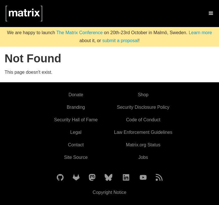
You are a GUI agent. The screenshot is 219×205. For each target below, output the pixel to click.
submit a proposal (120, 40)
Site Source (76, 157)
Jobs (143, 157)
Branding (76, 107)
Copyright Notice (109, 192)
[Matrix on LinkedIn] (126, 178)
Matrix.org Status (143, 144)
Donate (75, 94)
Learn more (200, 32)
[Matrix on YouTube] (143, 178)
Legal (75, 132)
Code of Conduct (143, 119)
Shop (143, 94)
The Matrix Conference (79, 32)
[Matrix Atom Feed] (159, 178)
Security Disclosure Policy (143, 107)
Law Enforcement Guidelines (143, 132)
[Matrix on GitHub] (60, 178)
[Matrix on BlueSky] (108, 178)
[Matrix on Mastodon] (92, 178)
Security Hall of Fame (76, 119)
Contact (76, 144)
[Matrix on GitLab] (76, 178)
